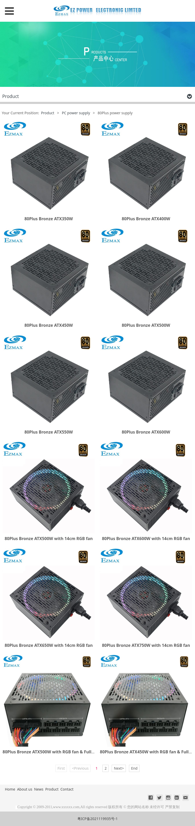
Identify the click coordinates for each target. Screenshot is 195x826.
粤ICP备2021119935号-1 (97, 818)
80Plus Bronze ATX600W (146, 432)
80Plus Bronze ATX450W (49, 325)
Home (10, 789)
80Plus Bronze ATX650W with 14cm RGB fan (49, 645)
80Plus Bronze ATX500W (146, 325)
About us (24, 789)
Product (47, 112)
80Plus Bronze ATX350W (49, 219)
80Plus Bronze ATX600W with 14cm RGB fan (146, 538)
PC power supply (76, 112)
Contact (67, 789)
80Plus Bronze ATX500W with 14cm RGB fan (49, 538)
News (38, 789)
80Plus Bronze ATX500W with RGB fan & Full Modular (56, 752)
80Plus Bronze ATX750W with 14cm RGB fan (146, 645)
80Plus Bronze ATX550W (49, 432)
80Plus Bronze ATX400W (146, 219)
